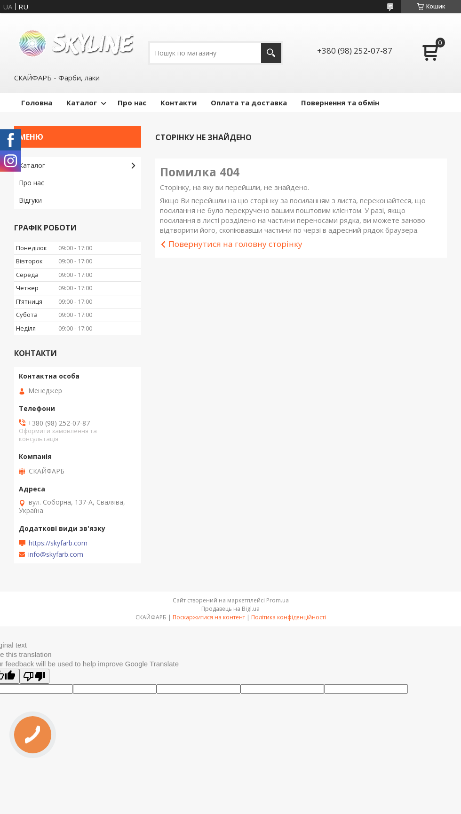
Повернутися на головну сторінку (235, 243)
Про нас (132, 102)
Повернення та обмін (340, 102)
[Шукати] (271, 53)
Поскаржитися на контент (209, 617)
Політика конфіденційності (288, 617)
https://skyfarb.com (58, 543)
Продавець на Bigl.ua (230, 609)
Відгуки (30, 200)
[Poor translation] (34, 676)
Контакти (178, 102)
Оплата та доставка (249, 102)
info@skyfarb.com (55, 554)
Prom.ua (277, 600)
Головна (36, 102)
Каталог (81, 102)
